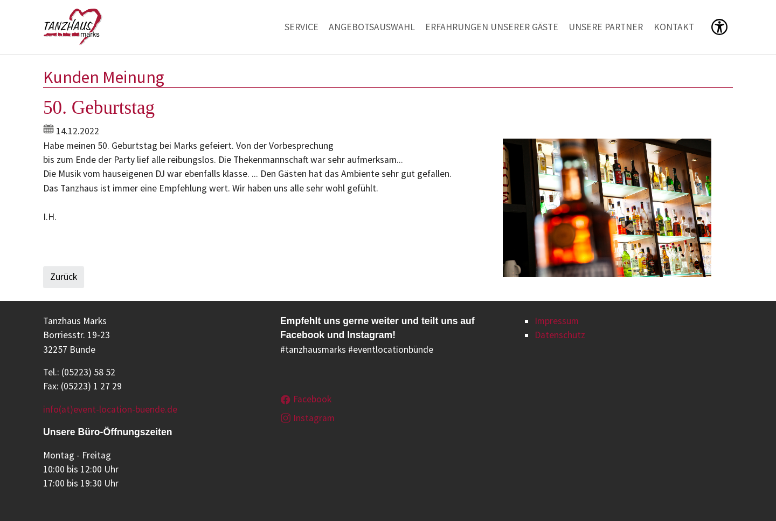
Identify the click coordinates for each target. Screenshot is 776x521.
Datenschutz (560, 335)
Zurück (63, 277)
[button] (719, 27)
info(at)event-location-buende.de (110, 409)
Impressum (557, 321)
